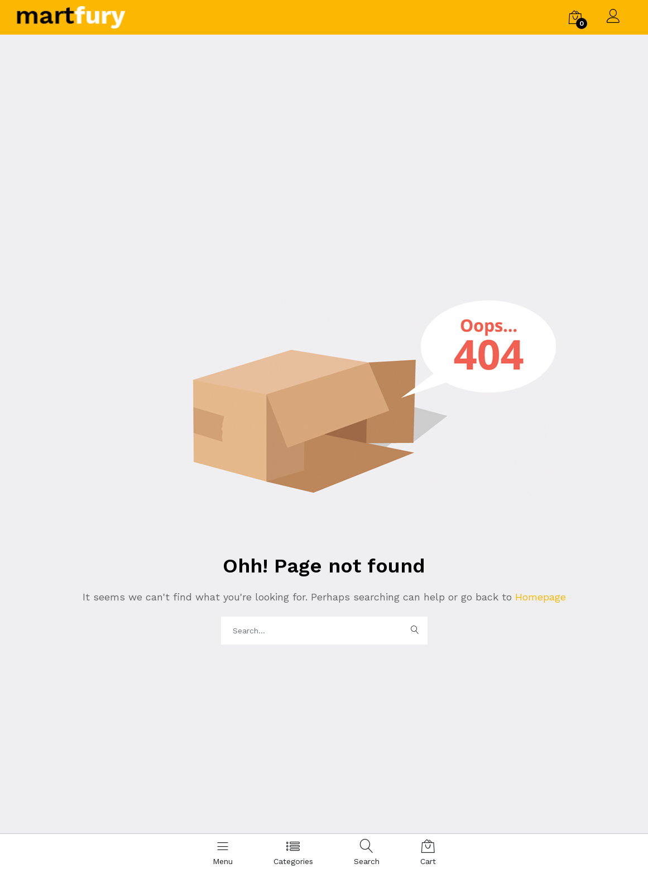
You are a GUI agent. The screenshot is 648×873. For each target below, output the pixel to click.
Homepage (539, 597)
